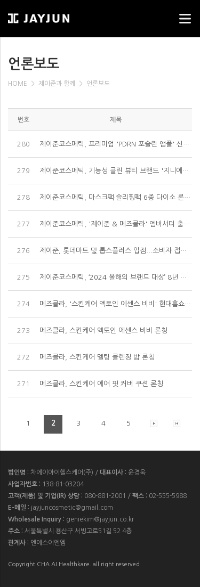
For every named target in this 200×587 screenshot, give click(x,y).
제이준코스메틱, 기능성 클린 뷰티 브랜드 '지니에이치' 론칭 (115, 170)
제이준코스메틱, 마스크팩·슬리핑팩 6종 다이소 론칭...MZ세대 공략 (115, 197)
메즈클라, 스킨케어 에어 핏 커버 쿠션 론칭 (101, 383)
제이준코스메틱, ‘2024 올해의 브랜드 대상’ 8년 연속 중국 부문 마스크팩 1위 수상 (115, 277)
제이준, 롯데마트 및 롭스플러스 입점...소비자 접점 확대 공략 (115, 250)
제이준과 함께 (56, 83)
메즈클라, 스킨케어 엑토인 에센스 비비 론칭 (103, 330)
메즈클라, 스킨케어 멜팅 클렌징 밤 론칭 (97, 357)
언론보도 (98, 83)
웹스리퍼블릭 (61, 15)
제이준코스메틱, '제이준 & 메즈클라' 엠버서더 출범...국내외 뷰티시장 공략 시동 (115, 224)
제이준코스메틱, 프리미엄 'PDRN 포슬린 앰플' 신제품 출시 (115, 144)
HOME (17, 83)
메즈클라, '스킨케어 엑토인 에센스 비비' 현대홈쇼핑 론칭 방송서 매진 (115, 303)
